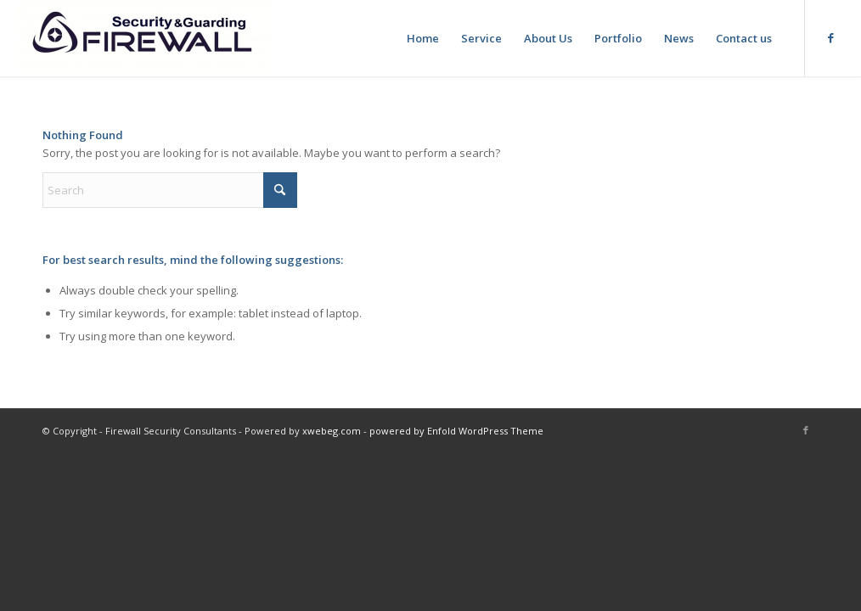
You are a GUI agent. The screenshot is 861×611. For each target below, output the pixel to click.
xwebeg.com (331, 430)
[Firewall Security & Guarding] (144, 38)
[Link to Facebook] (831, 37)
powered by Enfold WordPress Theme (456, 430)
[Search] (169, 190)
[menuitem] (423, 38)
